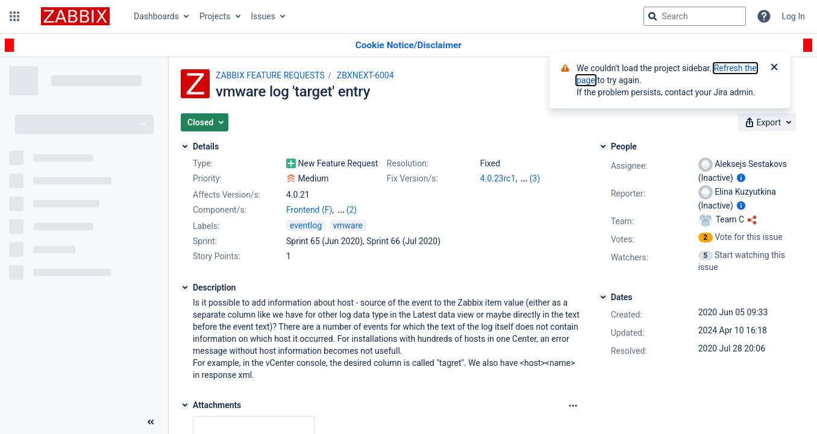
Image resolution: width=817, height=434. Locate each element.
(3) (535, 178)
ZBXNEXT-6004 (365, 75)
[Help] (764, 16)
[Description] (185, 287)
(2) (351, 210)
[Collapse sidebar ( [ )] (150, 422)
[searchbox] (694, 16)
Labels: (206, 226)
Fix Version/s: (412, 178)
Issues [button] (263, 16)
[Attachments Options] (573, 405)
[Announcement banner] (408, 45)
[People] (603, 146)
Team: (622, 221)
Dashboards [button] (156, 16)
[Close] (774, 68)
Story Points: (216, 256)
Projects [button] (214, 16)
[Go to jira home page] (75, 16)
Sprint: (205, 241)
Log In (793, 16)
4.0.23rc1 (498, 178)
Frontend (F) (309, 210)
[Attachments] (185, 405)
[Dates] (603, 297)
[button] (14, 16)
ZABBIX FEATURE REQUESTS (270, 75)
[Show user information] (741, 178)
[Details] (185, 146)
